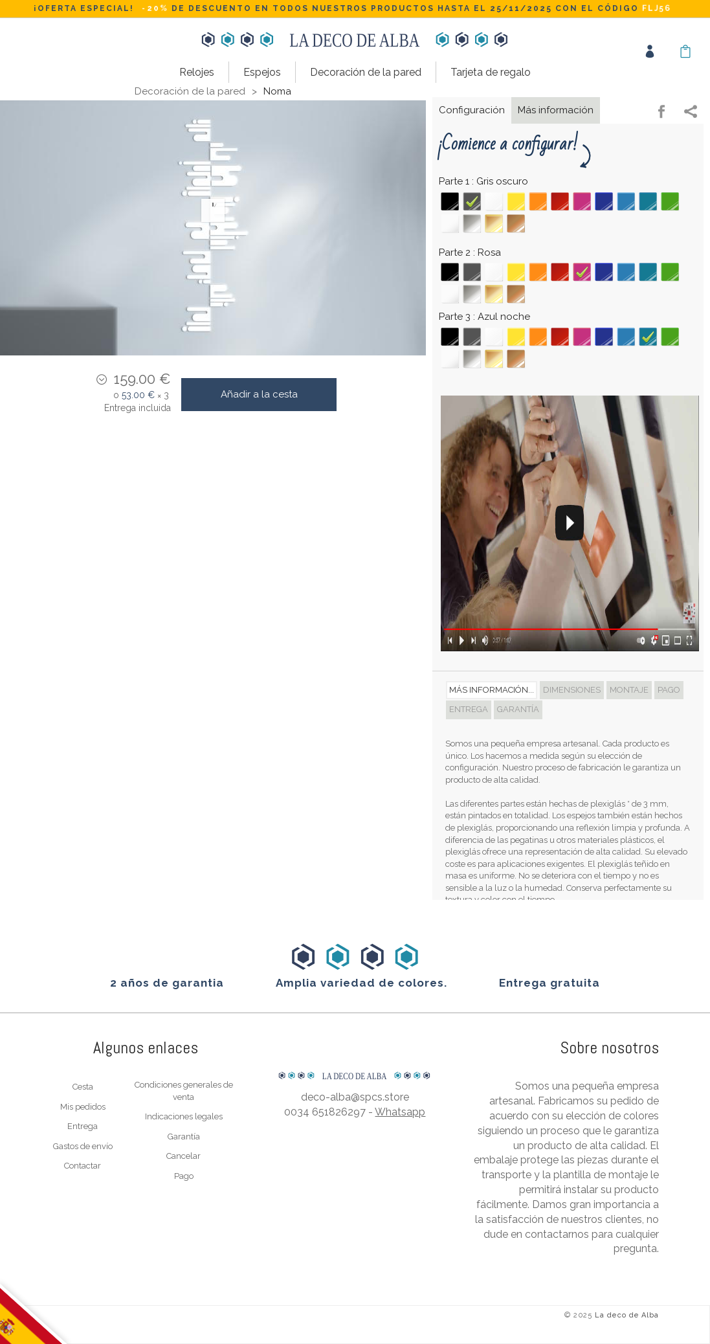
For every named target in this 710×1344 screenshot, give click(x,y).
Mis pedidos (82, 1107)
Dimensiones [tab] (572, 690)
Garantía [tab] (518, 709)
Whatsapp (400, 1112)
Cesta (82, 1087)
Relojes (196, 72)
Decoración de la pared (365, 72)
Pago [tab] (669, 690)
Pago (184, 1176)
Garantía (184, 1136)
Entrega (82, 1126)
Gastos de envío (83, 1146)
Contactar (82, 1165)
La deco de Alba (627, 1315)
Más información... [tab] (491, 690)
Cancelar (183, 1156)
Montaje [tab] (629, 690)
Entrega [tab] (468, 709)
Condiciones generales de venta (184, 1091)
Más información (556, 110)
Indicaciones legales (184, 1116)
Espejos (262, 72)
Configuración (472, 110)
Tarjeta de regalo (490, 72)
